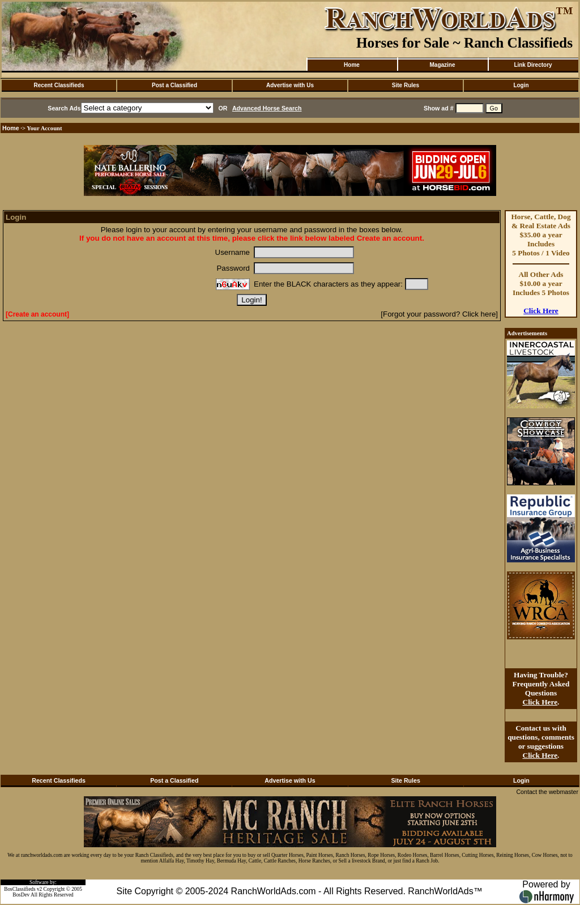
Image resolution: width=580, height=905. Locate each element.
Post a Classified (174, 85)
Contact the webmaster (547, 791)
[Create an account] (37, 314)
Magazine (442, 65)
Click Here (540, 310)
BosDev (20, 895)
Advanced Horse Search (267, 108)
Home (352, 65)
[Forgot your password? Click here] (439, 314)
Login (520, 85)
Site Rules (405, 85)
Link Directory (533, 65)
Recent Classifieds (59, 85)
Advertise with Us (290, 85)
